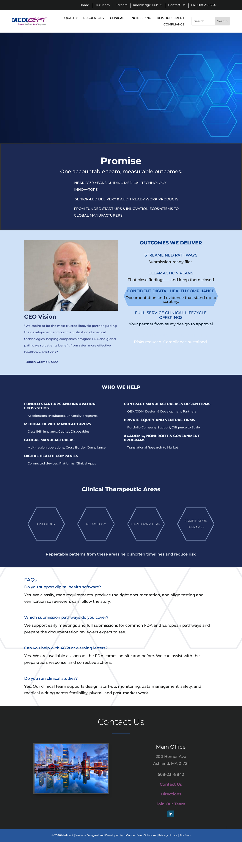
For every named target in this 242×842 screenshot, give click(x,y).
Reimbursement (170, 18)
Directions (171, 794)
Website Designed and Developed (97, 835)
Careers (121, 5)
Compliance (173, 24)
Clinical (117, 18)
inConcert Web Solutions (140, 835)
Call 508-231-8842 (204, 5)
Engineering (140, 18)
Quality (71, 18)
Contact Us (176, 5)
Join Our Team (170, 804)
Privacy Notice (167, 835)
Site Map (184, 835)
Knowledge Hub (145, 5)
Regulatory (93, 18)
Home (84, 5)
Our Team (102, 5)
